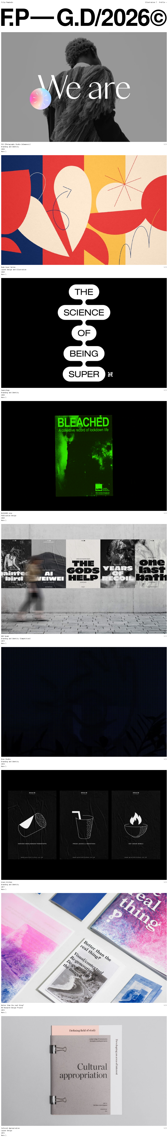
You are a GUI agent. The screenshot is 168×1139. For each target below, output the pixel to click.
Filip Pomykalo (7, 2)
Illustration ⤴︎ (151, 2)
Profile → (163, 2)
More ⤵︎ (3, 151)
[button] (42, 86)
